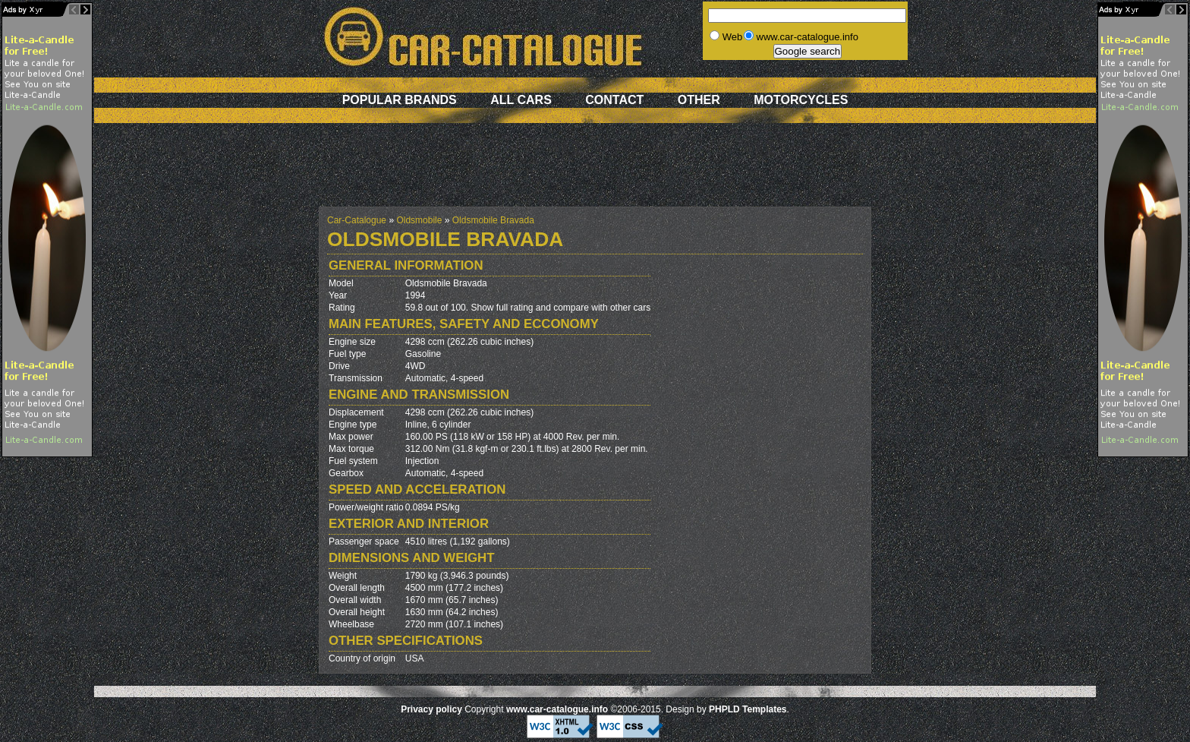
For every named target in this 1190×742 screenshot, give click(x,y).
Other (699, 99)
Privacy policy (431, 709)
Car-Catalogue (356, 220)
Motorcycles (801, 99)
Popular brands (399, 99)
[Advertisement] (595, 172)
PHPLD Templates (747, 709)
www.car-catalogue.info (557, 709)
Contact (614, 99)
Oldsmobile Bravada (493, 220)
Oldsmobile (419, 220)
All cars (521, 99)
